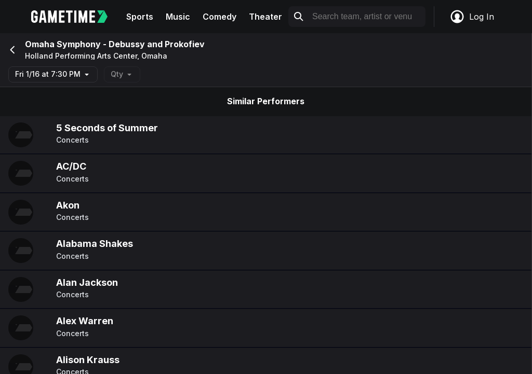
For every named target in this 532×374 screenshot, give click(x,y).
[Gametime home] (75, 16)
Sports (139, 16)
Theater (265, 16)
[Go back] (11, 50)
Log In (471, 16)
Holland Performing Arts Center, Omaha (96, 56)
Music (178, 16)
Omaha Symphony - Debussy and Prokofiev (115, 44)
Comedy (219, 16)
